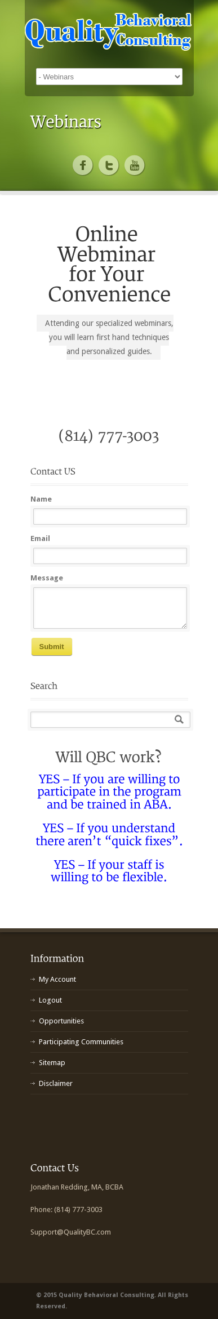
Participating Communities (81, 1042)
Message (46, 578)
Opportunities (61, 1021)
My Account (57, 979)
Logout (50, 1000)
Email (40, 538)
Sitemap (52, 1062)
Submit (51, 646)
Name (41, 499)
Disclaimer (56, 1083)
